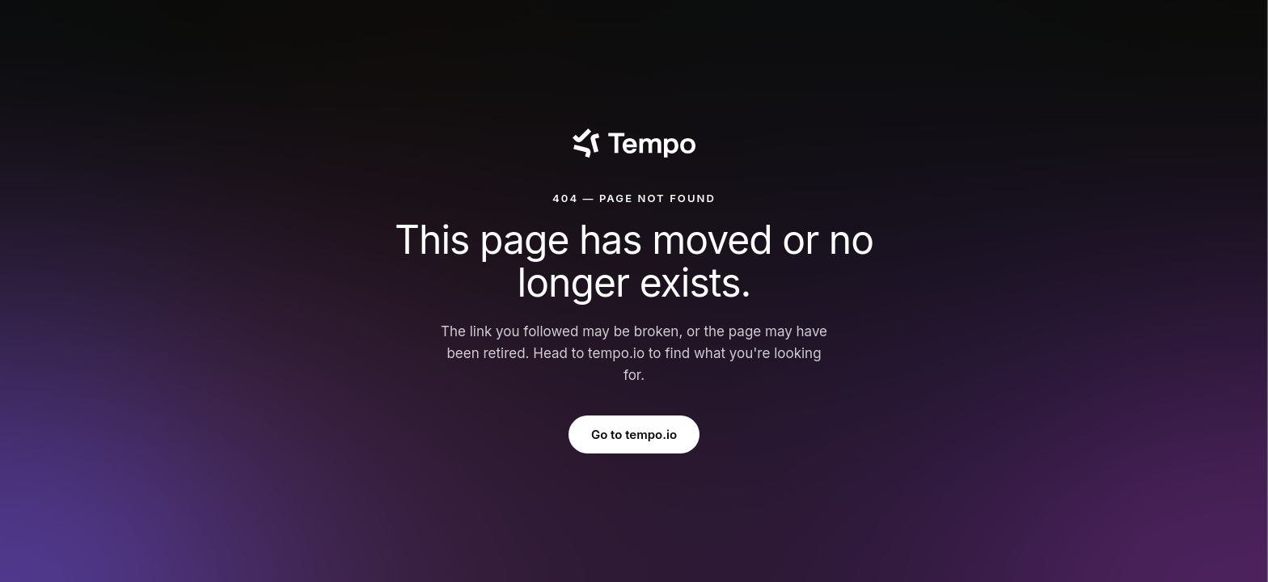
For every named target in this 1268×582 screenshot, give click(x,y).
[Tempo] (634, 143)
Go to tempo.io (634, 434)
